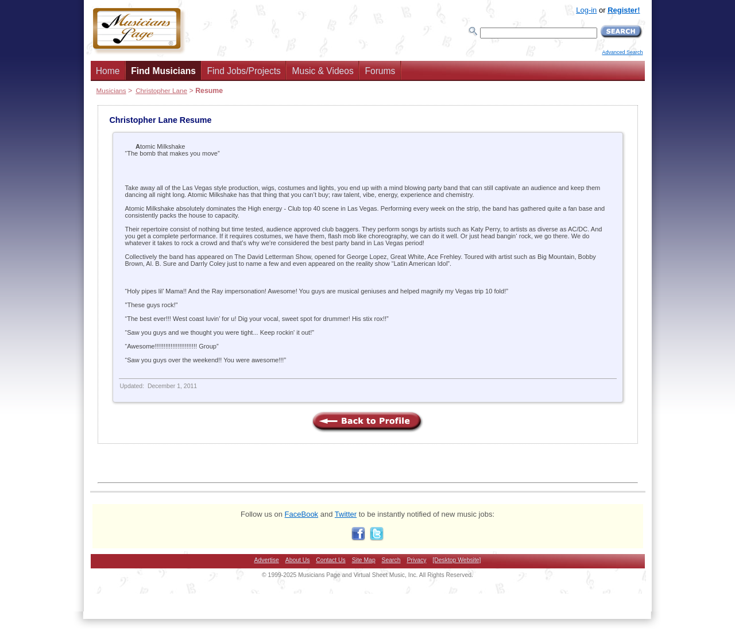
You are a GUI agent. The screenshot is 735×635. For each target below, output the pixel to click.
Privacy (416, 560)
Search (391, 560)
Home (108, 71)
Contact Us (330, 560)
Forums (380, 71)
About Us (297, 560)
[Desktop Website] (456, 560)
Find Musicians (163, 71)
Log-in (586, 10)
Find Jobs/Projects (244, 71)
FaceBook (302, 514)
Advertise (266, 560)
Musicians (111, 90)
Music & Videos (323, 71)
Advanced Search (622, 52)
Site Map (364, 560)
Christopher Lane (161, 90)
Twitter (346, 514)
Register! (624, 10)
